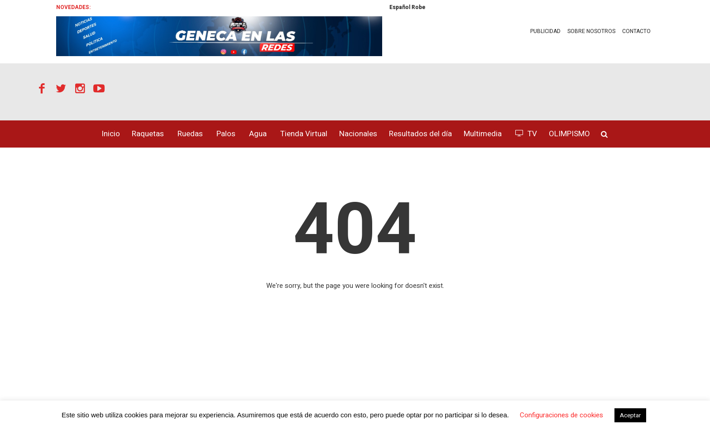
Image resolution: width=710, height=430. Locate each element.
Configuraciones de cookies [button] (561, 415)
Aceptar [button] (630, 415)
